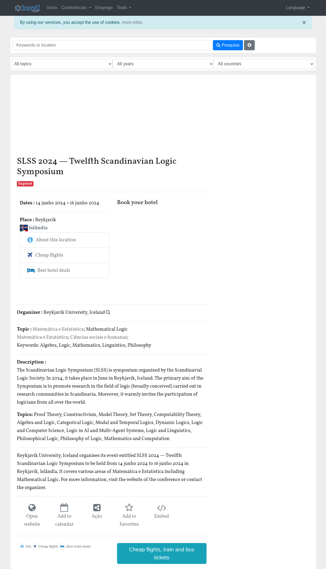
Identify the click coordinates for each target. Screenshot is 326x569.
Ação (97, 516)
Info (25, 546)
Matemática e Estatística (58, 329)
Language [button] (296, 7)
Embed (161, 516)
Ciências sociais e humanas (98, 337)
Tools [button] (122, 7)
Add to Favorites (129, 520)
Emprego (104, 7)
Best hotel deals (47, 270)
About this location (50, 240)
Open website (32, 520)
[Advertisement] (113, 117)
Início (52, 7)
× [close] (304, 22)
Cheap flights (44, 255)
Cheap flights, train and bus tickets (161, 553)
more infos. (132, 22)
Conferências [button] (74, 7)
